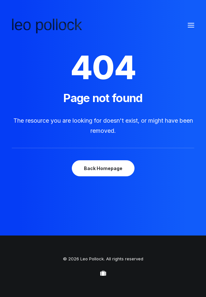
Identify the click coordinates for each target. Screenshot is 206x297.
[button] (191, 25)
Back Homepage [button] (103, 168)
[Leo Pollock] (47, 25)
